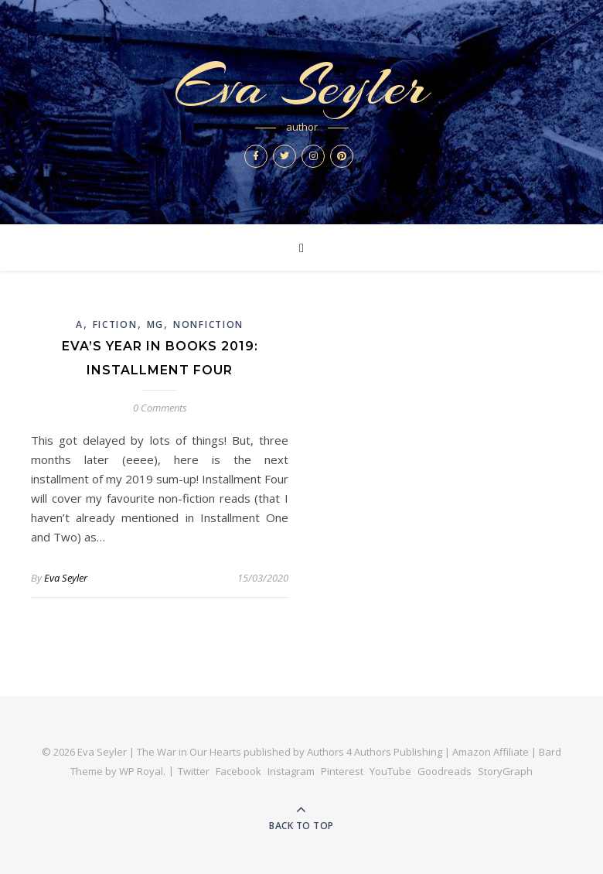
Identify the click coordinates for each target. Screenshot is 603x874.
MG (155, 324)
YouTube (390, 771)
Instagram (291, 771)
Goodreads (444, 771)
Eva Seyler (301, 86)
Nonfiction (208, 324)
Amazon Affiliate (490, 752)
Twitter (194, 771)
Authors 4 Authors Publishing (374, 752)
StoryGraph (505, 771)
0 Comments (160, 408)
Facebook (238, 771)
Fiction (115, 324)
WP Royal (141, 771)
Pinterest (342, 771)
